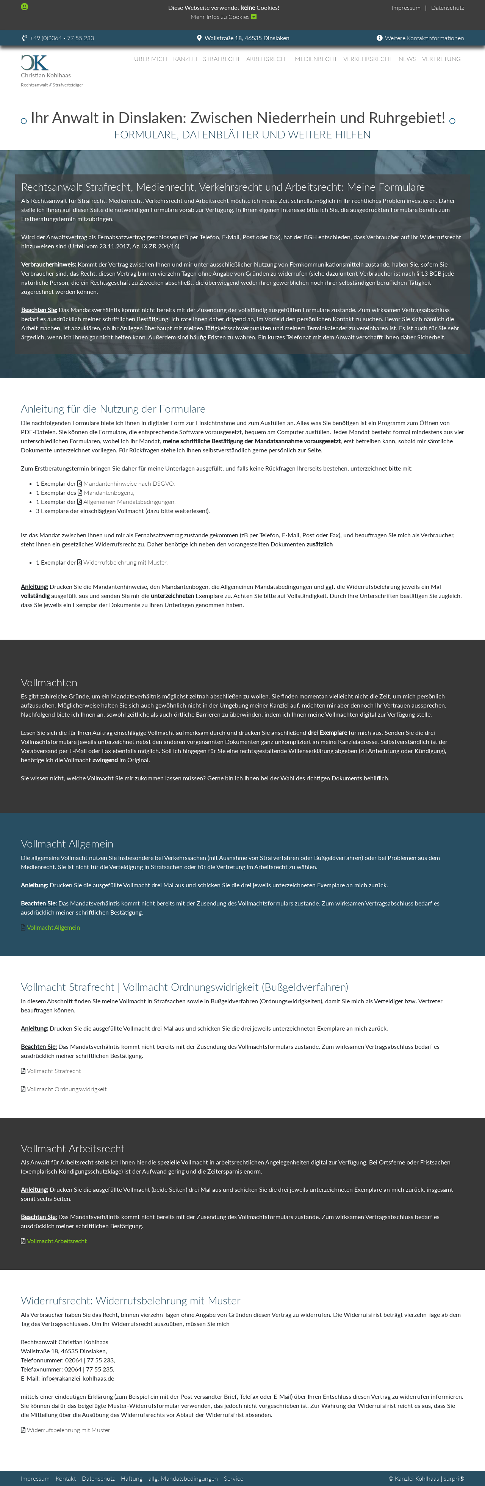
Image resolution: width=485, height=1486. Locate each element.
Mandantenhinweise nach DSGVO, (129, 483)
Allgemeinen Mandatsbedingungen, (129, 501)
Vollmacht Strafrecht (54, 1070)
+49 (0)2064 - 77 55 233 (62, 37)
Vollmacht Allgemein (53, 927)
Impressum (406, 7)
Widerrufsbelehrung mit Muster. (125, 562)
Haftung (131, 1478)
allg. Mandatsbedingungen (183, 1478)
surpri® (454, 1478)
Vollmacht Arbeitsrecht (56, 1240)
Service (233, 1478)
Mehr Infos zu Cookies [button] (224, 16)
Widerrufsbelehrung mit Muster (68, 1429)
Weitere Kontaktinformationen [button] (420, 37)
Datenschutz (447, 7)
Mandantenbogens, (109, 492)
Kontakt (66, 1478)
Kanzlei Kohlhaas (417, 1478)
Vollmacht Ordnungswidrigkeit (66, 1088)
